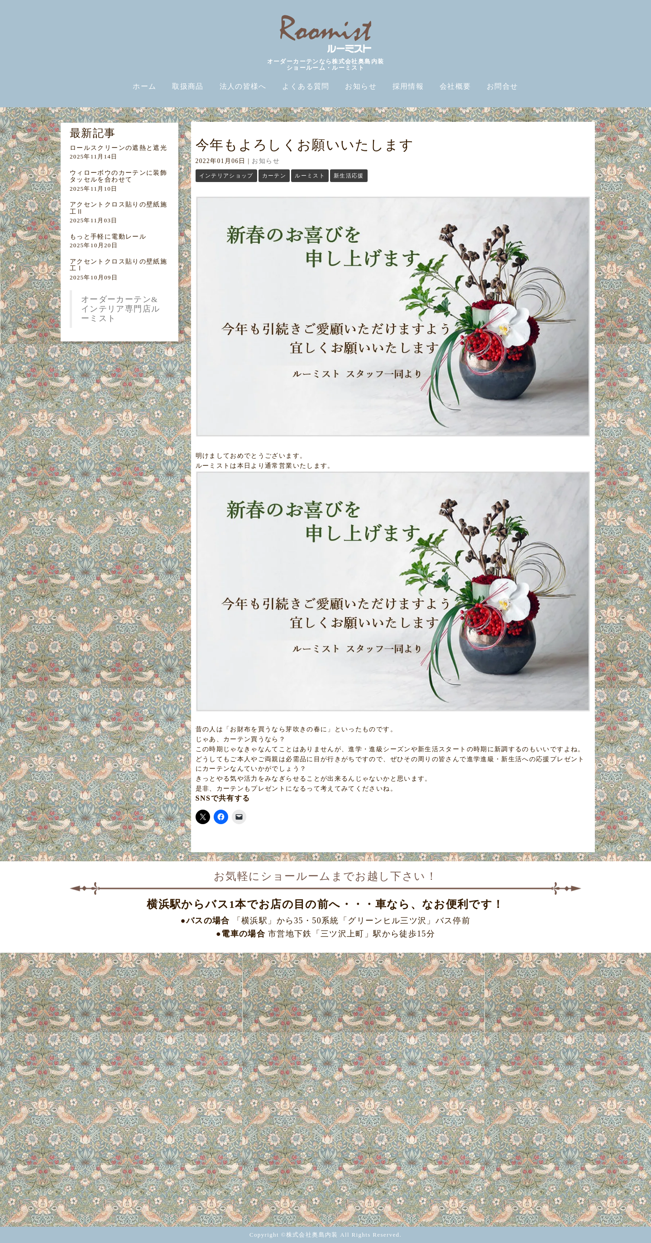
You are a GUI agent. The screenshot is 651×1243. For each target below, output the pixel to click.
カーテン (274, 176)
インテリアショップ (226, 176)
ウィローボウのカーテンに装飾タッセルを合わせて (118, 176)
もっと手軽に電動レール (108, 236)
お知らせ (265, 161)
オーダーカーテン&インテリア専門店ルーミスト (120, 309)
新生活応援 (349, 176)
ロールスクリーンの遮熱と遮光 (118, 147)
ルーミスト (310, 176)
